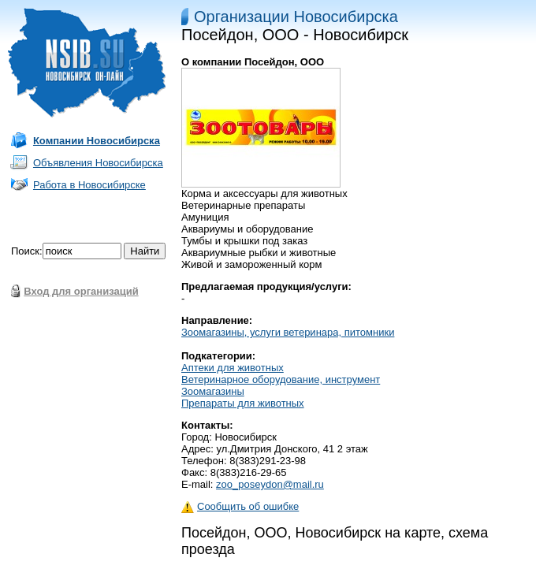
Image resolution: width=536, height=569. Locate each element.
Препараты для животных (242, 403)
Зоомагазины (212, 391)
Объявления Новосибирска (98, 163)
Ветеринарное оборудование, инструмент (280, 379)
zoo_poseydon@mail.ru (270, 484)
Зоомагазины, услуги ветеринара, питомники (287, 332)
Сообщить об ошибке (240, 506)
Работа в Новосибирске (89, 185)
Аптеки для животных (232, 368)
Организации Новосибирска (296, 16)
